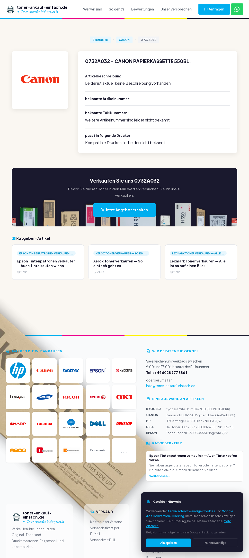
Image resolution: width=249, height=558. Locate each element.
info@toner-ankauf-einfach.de (170, 386)
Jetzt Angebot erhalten (124, 209)
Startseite (100, 40)
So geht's (116, 9)
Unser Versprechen (176, 9)
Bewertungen (142, 9)
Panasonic (98, 450)
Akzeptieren (168, 543)
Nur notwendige (215, 543)
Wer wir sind (92, 9)
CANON (124, 40)
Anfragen (214, 9)
